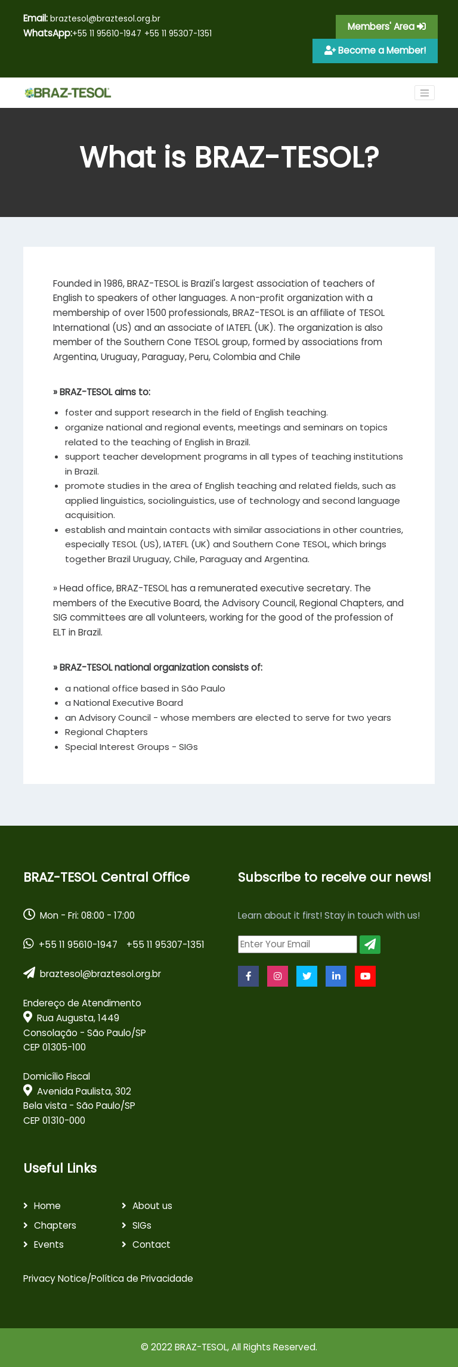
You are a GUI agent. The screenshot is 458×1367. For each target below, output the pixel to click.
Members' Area (387, 26)
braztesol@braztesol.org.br (91, 18)
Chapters (55, 1225)
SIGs (141, 1225)
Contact (151, 1244)
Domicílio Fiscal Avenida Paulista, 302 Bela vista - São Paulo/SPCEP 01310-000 (79, 1098)
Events (49, 1244)
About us (152, 1205)
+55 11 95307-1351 (178, 33)
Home (47, 1205)
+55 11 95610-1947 (106, 33)
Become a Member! (375, 50)
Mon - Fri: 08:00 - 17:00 (79, 915)
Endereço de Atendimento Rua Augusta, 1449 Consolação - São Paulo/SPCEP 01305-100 (84, 1025)
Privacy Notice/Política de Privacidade (108, 1278)
